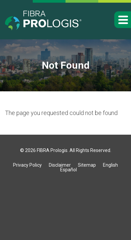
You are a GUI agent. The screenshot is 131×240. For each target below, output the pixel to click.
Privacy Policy (27, 165)
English (110, 165)
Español (68, 169)
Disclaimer (60, 165)
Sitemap (87, 165)
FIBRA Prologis (52, 150)
